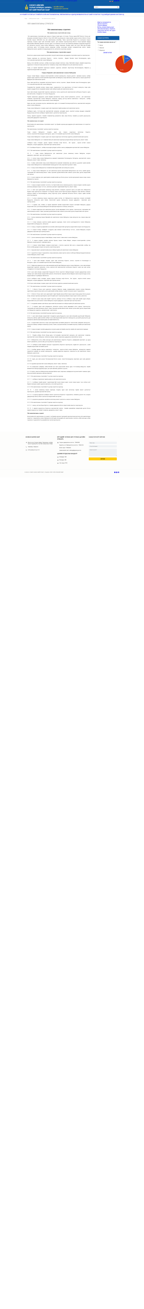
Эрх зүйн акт (46, 15)
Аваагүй (101, 60)
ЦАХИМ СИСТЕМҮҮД (117, 15)
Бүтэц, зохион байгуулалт (104, 34)
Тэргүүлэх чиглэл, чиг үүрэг (105, 40)
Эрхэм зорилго (101, 28)
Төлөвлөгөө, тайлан (59, 15)
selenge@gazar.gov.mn (34, 451)
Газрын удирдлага (73, 15)
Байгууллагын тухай (33, 15)
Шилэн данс (67, 1)
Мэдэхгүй (101, 62)
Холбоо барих (47, 1)
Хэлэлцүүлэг (58, 1)
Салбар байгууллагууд (33, 1)
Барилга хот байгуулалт (89, 15)
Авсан (100, 57)
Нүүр (22, 15)
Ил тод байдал (104, 15)
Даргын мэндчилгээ (103, 24)
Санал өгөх (107, 65)
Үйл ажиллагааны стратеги (48, 20)
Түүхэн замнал (101, 31)
